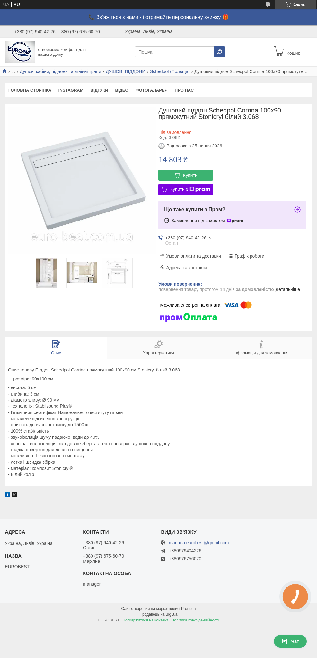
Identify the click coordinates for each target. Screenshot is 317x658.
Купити (190, 175)
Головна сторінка (29, 90)
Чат (290, 641)
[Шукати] (219, 51)
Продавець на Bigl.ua (158, 614)
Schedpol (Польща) (170, 71)
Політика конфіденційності (195, 620)
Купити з (190, 189)
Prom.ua (188, 608)
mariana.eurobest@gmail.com (199, 542)
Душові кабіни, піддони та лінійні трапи (60, 71)
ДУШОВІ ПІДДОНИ (125, 71)
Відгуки (99, 90)
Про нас (184, 90)
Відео (121, 90)
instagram (71, 90)
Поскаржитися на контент (145, 620)
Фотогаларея (152, 90)
